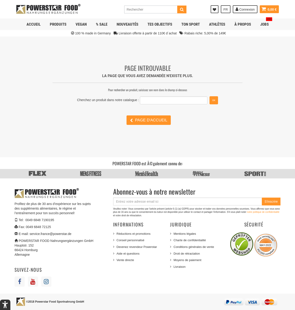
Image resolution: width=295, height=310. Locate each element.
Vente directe (125, 260)
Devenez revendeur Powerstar (137, 247)
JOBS (266, 22)
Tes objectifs (160, 24)
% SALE (101, 24)
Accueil (34, 24)
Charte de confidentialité (190, 240)
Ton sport (190, 24)
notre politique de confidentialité (263, 212)
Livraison (180, 266)
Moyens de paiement (187, 260)
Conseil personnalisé (131, 240)
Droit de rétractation (187, 253)
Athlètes (217, 24)
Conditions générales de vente (194, 247)
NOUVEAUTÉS (127, 24)
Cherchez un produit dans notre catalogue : (108, 100)
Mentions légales (185, 233)
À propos (242, 24)
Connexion (245, 9)
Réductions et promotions (133, 233)
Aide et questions (128, 253)
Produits (58, 24)
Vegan (81, 24)
